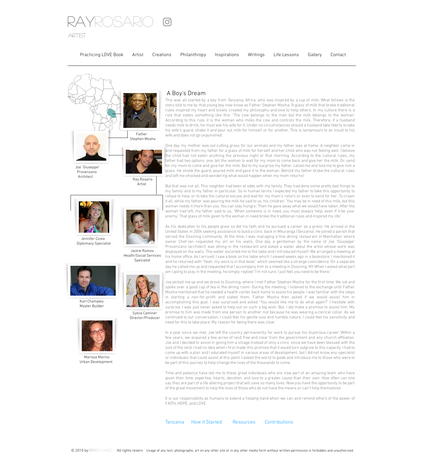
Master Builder (92, 304)
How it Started (207, 422)
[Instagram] (167, 22)
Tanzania (174, 422)
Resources (244, 422)
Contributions (279, 422)
